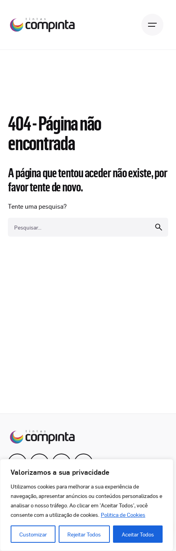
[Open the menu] (152, 25)
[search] (158, 227)
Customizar (33, 534)
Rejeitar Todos (84, 534)
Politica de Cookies (123, 514)
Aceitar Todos (138, 534)
